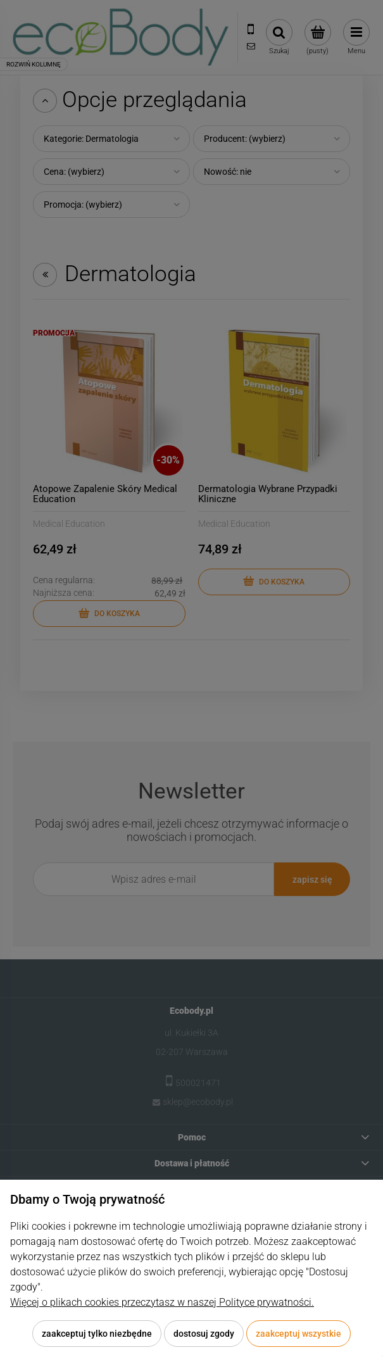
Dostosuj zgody (203, 1334)
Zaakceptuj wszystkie (298, 1334)
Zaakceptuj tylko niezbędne (97, 1334)
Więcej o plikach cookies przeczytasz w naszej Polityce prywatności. (162, 1302)
